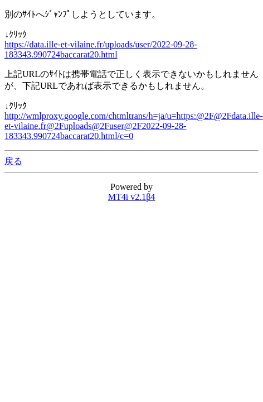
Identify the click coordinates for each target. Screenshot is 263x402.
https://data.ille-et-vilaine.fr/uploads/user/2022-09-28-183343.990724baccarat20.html (100, 49)
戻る (13, 161)
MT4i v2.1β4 (131, 197)
